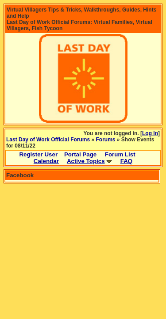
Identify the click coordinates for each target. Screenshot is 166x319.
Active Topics (86, 161)
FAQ (126, 161)
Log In (150, 133)
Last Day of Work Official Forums (48, 139)
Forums (106, 139)
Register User (38, 154)
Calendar (46, 161)
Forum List (120, 154)
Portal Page (80, 154)
